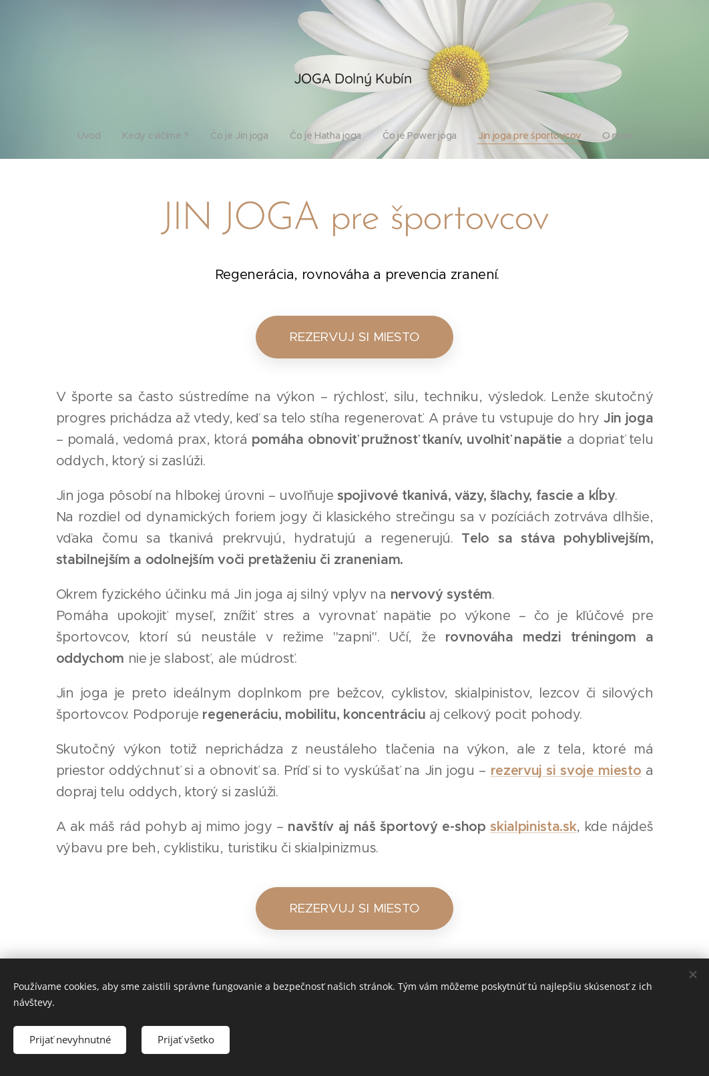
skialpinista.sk (533, 826)
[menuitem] (86, 135)
